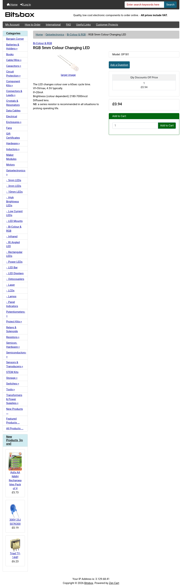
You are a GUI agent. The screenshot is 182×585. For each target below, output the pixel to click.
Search (170, 4)
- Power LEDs (14, 261)
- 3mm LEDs (13, 186)
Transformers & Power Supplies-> (14, 399)
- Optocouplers (15, 279)
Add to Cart (167, 125)
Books (10, 54)
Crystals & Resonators (13, 103)
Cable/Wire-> (14, 60)
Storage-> (12, 378)
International (53, 24)
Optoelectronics (55, 34)
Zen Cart (114, 583)
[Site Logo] (32, 15)
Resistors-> (12, 337)
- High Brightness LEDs (12, 201)
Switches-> (12, 383)
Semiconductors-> (16, 354)
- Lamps (11, 296)
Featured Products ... (13, 420)
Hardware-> (13, 143)
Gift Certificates (13, 135)
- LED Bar (12, 267)
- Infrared (11, 236)
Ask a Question (119, 64)
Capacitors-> (13, 66)
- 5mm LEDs (13, 180)
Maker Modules (11, 157)
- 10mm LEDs (14, 191)
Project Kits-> (14, 321)
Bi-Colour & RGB (76, 34)
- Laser (10, 284)
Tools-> (10, 389)
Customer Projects (107, 24)
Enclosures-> (14, 122)
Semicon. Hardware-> (13, 345)
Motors (10, 164)
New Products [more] (14, 440)
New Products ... (14, 411)
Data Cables (13, 110)
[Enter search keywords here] (144, 4)
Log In (25, 4)
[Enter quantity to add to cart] (135, 125)
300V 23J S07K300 (15, 514)
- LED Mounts (14, 221)
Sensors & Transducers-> (14, 364)
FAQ (68, 24)
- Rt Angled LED (13, 244)
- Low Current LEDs (14, 213)
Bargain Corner (15, 38)
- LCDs (10, 290)
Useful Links (83, 24)
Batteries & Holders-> (12, 46)
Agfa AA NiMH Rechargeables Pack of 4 (15, 471)
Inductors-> (13, 149)
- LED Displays (15, 273)
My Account (12, 24)
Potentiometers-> (15, 313)
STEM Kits (12, 372)
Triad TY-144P (15, 548)
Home (12, 4)
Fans (9, 128)
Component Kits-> (13, 83)
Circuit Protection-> (13, 73)
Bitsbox (88, 583)
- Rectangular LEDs (14, 254)
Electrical (11, 116)
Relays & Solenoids (12, 329)
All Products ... (14, 428)
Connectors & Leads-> (14, 93)
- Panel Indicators (12, 304)
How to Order (32, 24)
